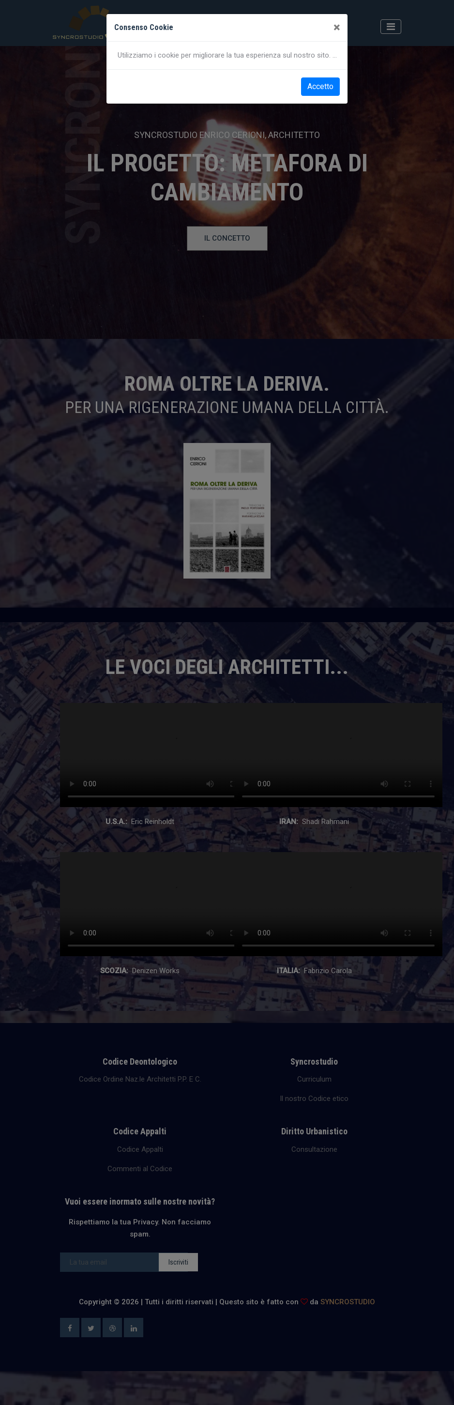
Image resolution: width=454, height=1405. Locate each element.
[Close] (337, 27)
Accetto (320, 86)
